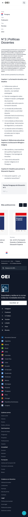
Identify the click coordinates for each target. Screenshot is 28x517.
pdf (5, 191)
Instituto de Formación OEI (8, 463)
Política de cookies (6, 507)
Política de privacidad (7, 501)
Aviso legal (4, 504)
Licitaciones (4, 485)
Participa (3, 488)
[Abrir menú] (3, 3)
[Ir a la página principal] (7, 3)
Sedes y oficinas (5, 425)
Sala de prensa (5, 491)
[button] (21, 205)
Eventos (3, 450)
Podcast (3, 456)
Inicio (12, 261)
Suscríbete (14, 303)
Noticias (3, 453)
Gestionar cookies (6, 510)
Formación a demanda (7, 466)
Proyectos (4, 437)
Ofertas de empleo (6, 482)
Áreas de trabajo (5, 431)
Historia (3, 419)
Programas (4, 434)
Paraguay (17, 261)
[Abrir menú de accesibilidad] (24, 513)
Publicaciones (4, 263)
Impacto (3, 444)
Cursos (3, 469)
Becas (3, 472)
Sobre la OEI (4, 415)
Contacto (3, 494)
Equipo (3, 422)
